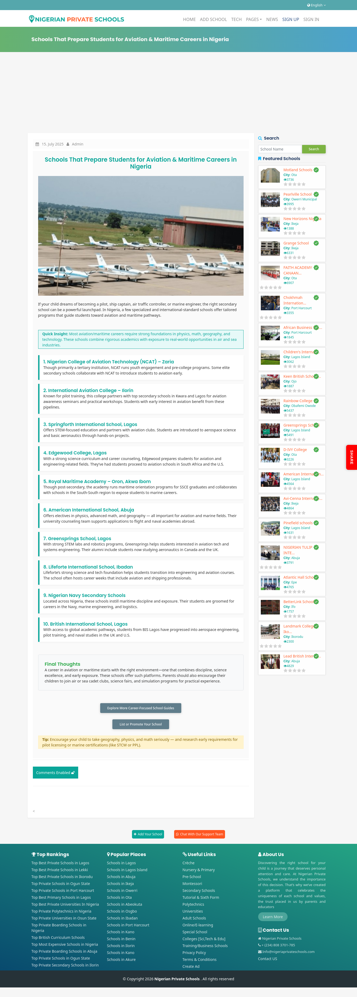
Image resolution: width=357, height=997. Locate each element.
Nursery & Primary (199, 871)
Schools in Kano (121, 933)
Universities (193, 912)
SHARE (352, 457)
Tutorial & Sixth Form (201, 898)
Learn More (273, 918)
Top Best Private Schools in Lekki (60, 871)
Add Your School (150, 835)
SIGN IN (311, 19)
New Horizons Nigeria (302, 218)
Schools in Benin (121, 940)
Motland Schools (298, 169)
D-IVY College (295, 449)
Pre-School (192, 878)
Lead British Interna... (302, 656)
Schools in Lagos (121, 864)
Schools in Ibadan (122, 919)
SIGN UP (290, 19)
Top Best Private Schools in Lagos (60, 864)
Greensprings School (302, 425)
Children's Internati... (302, 351)
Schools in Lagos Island (127, 871)
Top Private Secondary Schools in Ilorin (65, 966)
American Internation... (304, 473)
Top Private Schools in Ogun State (61, 885)
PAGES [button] (252, 19)
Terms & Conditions (200, 961)
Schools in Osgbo (122, 912)
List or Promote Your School (141, 725)
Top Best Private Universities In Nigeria (65, 905)
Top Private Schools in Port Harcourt (63, 892)
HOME (189, 19)
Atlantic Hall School (300, 577)
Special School (195, 933)
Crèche (189, 864)
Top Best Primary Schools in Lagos (61, 898)
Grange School (296, 243)
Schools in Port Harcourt (128, 926)
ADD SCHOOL (213, 19)
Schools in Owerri (122, 892)
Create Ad (191, 967)
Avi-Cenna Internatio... (303, 498)
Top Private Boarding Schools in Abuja (65, 952)
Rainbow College (298, 400)
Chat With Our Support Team (201, 835)
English (316, 5)
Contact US (267, 960)
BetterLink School (299, 601)
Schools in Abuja (121, 878)
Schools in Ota (119, 898)
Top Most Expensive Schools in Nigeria (65, 945)
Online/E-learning (198, 926)
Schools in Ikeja (120, 885)
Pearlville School (298, 194)
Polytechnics (193, 905)
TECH (236, 19)
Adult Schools (194, 919)
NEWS (272, 19)
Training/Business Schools (205, 947)
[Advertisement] (179, 93)
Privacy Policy (194, 954)
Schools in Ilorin (121, 947)
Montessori (192, 885)
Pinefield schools (298, 522)
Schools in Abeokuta (124, 905)
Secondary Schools (199, 892)
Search (314, 149)
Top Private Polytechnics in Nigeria (61, 912)
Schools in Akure (121, 961)
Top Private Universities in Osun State (64, 919)
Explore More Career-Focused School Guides (140, 708)
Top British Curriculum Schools (58, 939)
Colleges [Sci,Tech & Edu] (204, 940)
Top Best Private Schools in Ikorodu (62, 878)
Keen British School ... (302, 376)
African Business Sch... (303, 327)
